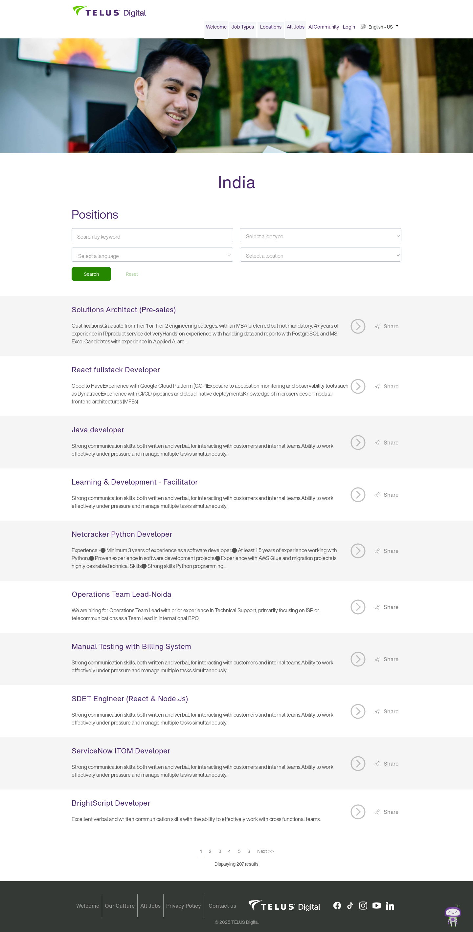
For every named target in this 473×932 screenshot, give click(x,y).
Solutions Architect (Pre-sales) (124, 312)
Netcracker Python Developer (122, 536)
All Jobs (295, 29)
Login (349, 29)
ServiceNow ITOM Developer (121, 753)
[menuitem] (216, 29)
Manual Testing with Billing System (131, 648)
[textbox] (320, 239)
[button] (379, 29)
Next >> (265, 853)
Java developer (98, 432)
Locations (271, 29)
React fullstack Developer (116, 372)
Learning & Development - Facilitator (135, 484)
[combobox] (320, 237)
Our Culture (120, 906)
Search (91, 276)
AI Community (323, 29)
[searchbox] (108, 258)
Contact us (222, 906)
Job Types (243, 29)
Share (390, 328)
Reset (132, 276)
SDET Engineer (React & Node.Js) (130, 701)
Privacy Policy (183, 906)
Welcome (216, 29)
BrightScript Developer (111, 805)
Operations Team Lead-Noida (121, 596)
